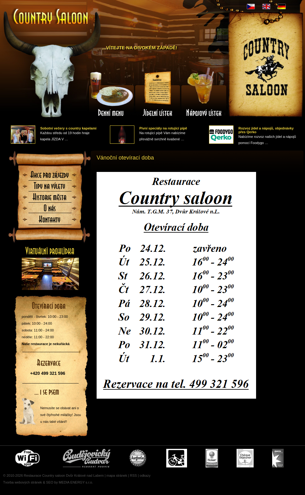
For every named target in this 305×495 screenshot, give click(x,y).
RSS (133, 475)
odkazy (145, 475)
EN (266, 6)
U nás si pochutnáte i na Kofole (138, 458)
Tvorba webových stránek (22, 482)
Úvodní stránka (51, 17)
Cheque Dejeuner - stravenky (245, 458)
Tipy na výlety (50, 187)
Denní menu (111, 93)
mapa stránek (117, 475)
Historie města (50, 198)
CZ (250, 6)
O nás (50, 210)
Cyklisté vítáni (176, 458)
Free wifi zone (28, 458)
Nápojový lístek (204, 93)
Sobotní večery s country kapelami (68, 128)
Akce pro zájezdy (50, 176)
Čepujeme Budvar (87, 458)
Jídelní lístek (157, 93)
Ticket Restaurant (212, 458)
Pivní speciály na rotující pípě (163, 128)
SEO (49, 482)
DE (281, 6)
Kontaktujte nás (50, 221)
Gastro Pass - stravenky (278, 458)
